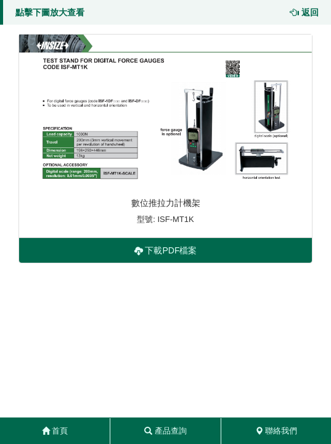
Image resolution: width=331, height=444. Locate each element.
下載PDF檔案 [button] (165, 250)
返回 (304, 12)
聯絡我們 (276, 430)
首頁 (55, 430)
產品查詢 (165, 430)
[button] (165, 111)
